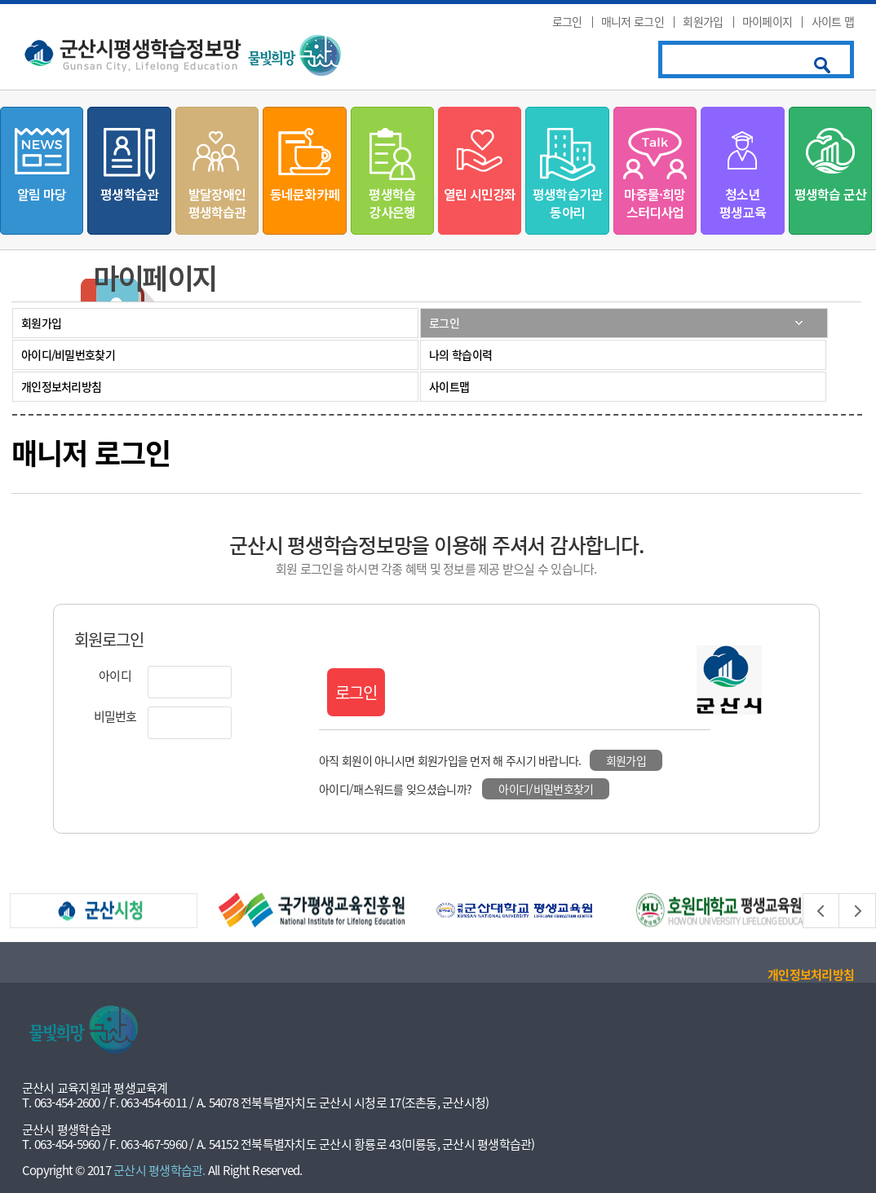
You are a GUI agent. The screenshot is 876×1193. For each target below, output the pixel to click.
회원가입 (703, 21)
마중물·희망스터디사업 (654, 203)
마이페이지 (767, 21)
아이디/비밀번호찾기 (68, 354)
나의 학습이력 (460, 354)
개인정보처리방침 (61, 386)
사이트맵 (449, 386)
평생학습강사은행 (392, 203)
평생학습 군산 (830, 194)
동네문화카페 (304, 194)
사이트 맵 (833, 21)
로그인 (567, 21)
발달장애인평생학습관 (217, 203)
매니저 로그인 (632, 21)
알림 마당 (41, 194)
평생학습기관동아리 (567, 203)
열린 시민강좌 (479, 194)
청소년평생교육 (742, 203)
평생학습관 (129, 194)
